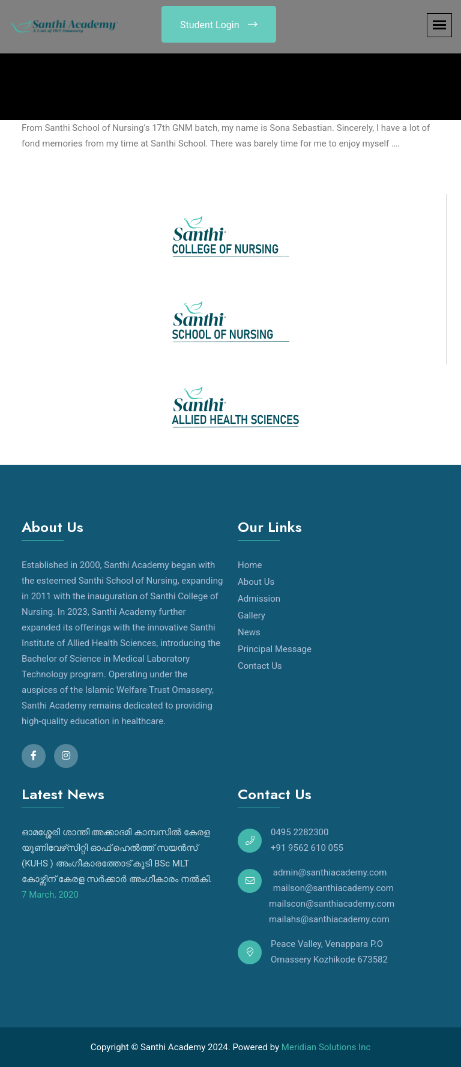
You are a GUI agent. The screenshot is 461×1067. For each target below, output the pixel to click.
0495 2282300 (299, 832)
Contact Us (260, 665)
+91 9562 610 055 (307, 847)
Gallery (251, 615)
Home (250, 565)
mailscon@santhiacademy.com (316, 903)
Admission (259, 598)
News (249, 632)
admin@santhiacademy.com (329, 872)
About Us (256, 581)
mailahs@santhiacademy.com (314, 919)
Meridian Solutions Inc (326, 1047)
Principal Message (275, 649)
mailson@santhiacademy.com (332, 888)
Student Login (219, 25)
